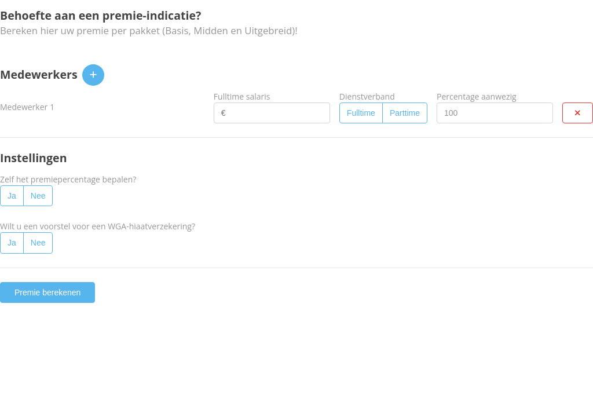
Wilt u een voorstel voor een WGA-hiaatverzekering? (97, 226)
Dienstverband (367, 96)
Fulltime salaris (242, 96)
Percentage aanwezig (477, 96)
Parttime (405, 113)
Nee (38, 195)
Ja (12, 195)
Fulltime (361, 113)
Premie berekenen (47, 292)
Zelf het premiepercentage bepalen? (68, 179)
